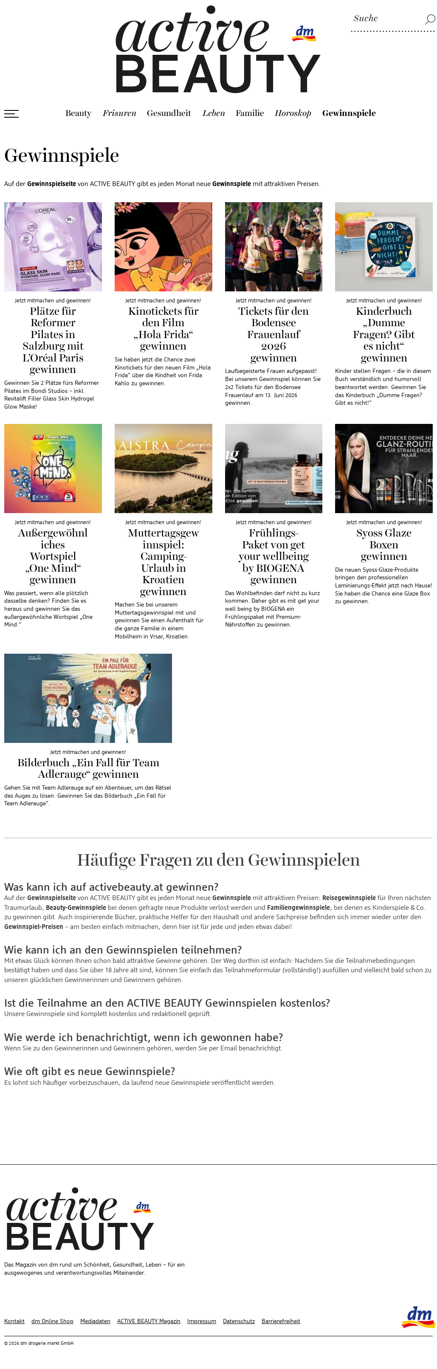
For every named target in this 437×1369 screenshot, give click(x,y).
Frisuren (119, 113)
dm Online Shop (52, 1321)
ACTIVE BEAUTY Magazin (148, 1321)
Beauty (78, 113)
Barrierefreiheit (281, 1321)
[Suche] (393, 19)
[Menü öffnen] (11, 113)
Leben (214, 113)
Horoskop (293, 113)
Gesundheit (169, 113)
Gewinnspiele (349, 113)
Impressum (201, 1321)
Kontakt (14, 1321)
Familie (250, 113)
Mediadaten (95, 1321)
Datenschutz (239, 1321)
